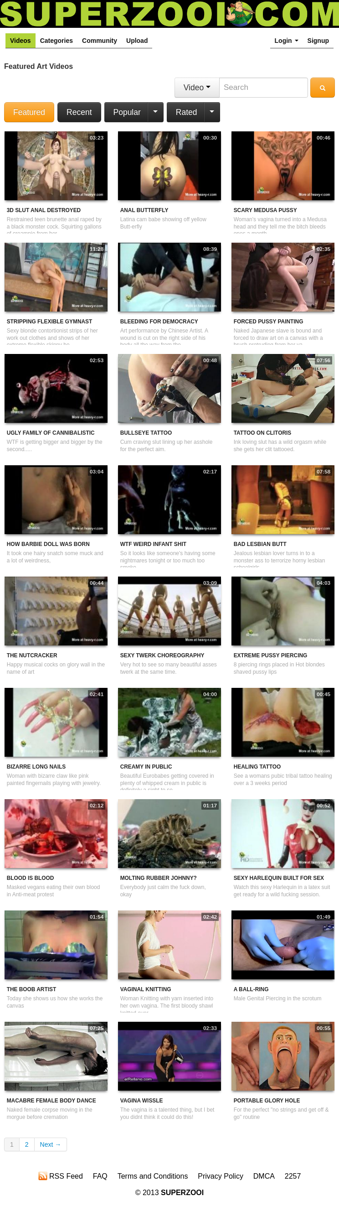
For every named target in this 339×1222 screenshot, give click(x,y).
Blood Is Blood (30, 878)
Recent (79, 112)
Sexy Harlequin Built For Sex (279, 878)
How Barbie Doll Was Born (48, 544)
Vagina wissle (141, 1100)
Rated (186, 112)
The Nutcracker (32, 655)
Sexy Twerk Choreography (162, 655)
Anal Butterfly (144, 210)
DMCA (264, 1176)
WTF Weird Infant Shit (153, 544)
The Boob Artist (31, 989)
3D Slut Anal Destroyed (44, 210)
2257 (293, 1176)
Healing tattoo (257, 767)
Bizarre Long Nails (36, 767)
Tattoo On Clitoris (263, 433)
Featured (29, 112)
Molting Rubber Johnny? (158, 878)
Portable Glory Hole (267, 1100)
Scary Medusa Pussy (265, 210)
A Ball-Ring (251, 989)
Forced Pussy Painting (268, 321)
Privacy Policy (220, 1176)
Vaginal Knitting (145, 989)
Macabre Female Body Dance (51, 1100)
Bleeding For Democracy (159, 321)
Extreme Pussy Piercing (271, 655)
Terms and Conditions (153, 1176)
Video (197, 87)
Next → (51, 1144)
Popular (127, 112)
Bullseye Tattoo (146, 433)
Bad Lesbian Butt (260, 544)
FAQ (100, 1176)
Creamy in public (146, 767)
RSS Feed (60, 1175)
